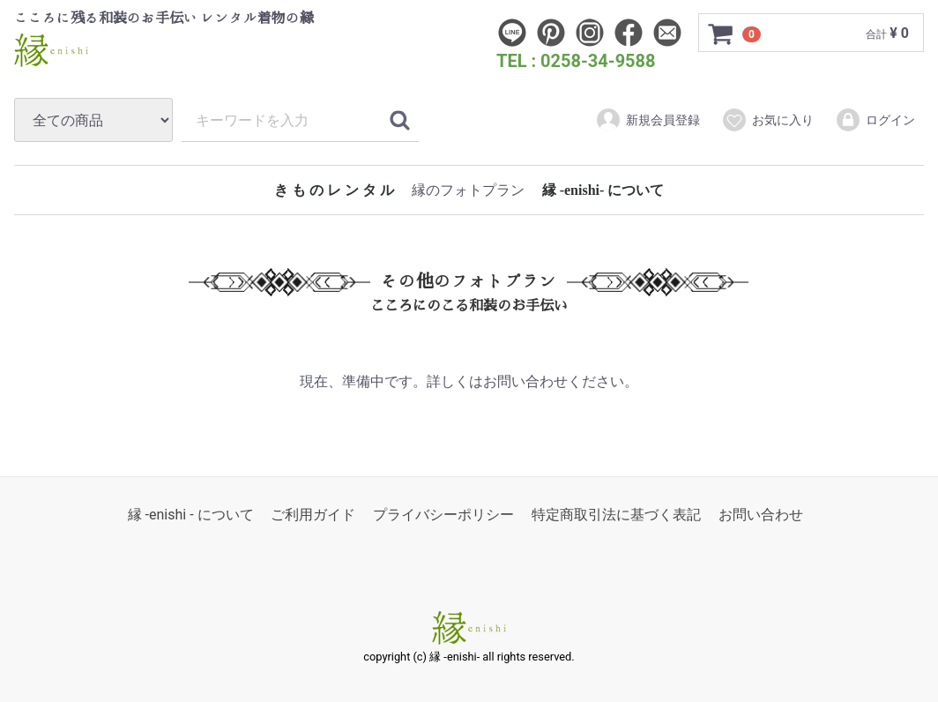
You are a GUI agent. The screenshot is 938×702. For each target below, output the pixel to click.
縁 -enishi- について (603, 190)
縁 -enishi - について (191, 515)
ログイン (875, 120)
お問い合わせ (760, 515)
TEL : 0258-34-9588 (576, 60)
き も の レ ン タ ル (334, 190)
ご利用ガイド (313, 515)
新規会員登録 (647, 120)
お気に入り (767, 120)
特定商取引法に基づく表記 (616, 515)
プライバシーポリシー (443, 515)
